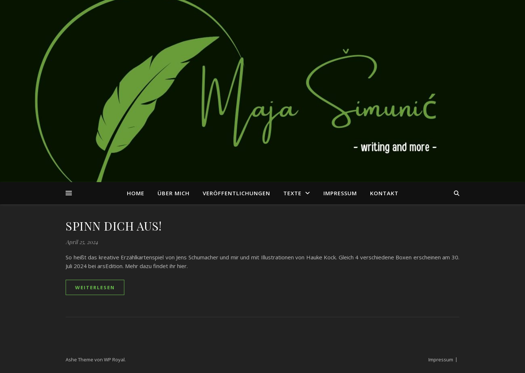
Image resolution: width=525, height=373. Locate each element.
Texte (292, 193)
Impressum (340, 193)
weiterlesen (95, 287)
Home (135, 193)
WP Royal (114, 359)
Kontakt (384, 193)
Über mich (174, 193)
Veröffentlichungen (236, 193)
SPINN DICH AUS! (114, 225)
